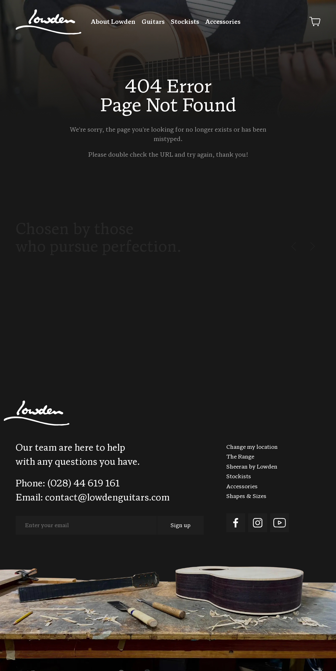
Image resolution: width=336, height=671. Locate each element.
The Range (240, 457)
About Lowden (113, 22)
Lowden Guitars (48, 21)
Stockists (185, 22)
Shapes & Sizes (246, 497)
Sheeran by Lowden (251, 467)
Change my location (252, 447)
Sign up (181, 526)
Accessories (222, 22)
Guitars (153, 22)
